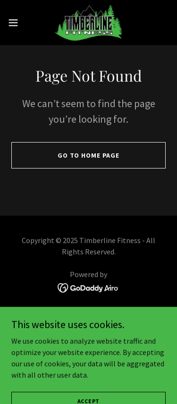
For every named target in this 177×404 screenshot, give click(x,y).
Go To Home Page (88, 155)
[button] (16, 22)
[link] (88, 23)
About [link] (88, 327)
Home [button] (88, 314)
